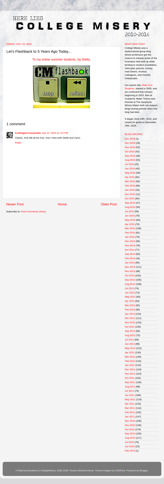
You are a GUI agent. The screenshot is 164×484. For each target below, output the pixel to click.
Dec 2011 (130, 369)
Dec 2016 (130, 143)
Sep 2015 (130, 202)
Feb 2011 (130, 412)
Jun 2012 (130, 344)
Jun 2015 (130, 215)
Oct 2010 (130, 429)
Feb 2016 (130, 185)
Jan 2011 (130, 416)
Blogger (144, 470)
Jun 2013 (130, 292)
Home (62, 204)
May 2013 (130, 296)
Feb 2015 (130, 232)
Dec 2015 (130, 194)
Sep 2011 (130, 382)
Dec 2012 (130, 318)
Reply (18, 142)
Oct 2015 (130, 198)
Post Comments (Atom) (33, 211)
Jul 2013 (129, 288)
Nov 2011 (130, 373)
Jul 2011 (129, 391)
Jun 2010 (130, 446)
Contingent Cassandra (28, 133)
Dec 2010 (130, 421)
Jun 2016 (130, 168)
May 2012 (130, 348)
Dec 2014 (130, 241)
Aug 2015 (130, 207)
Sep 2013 (130, 279)
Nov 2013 (130, 271)
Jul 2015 (129, 211)
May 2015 (130, 220)
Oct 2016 (130, 151)
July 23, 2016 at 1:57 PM (55, 133)
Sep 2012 (130, 331)
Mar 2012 (130, 356)
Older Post (109, 204)
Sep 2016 (130, 155)
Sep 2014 (130, 254)
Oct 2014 (130, 249)
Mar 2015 (130, 228)
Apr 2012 (130, 352)
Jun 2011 (130, 395)
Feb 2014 (130, 258)
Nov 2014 (130, 245)
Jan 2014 (130, 262)
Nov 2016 (130, 147)
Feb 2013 (130, 309)
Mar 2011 (130, 408)
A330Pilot (120, 470)
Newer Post (15, 204)
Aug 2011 (130, 386)
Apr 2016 (130, 177)
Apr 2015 (130, 224)
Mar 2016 (130, 181)
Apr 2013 (130, 301)
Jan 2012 (130, 365)
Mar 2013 (130, 305)
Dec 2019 (130, 138)
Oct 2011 (130, 378)
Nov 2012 (130, 322)
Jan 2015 (130, 237)
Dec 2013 (130, 267)
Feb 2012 (130, 361)
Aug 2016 (130, 160)
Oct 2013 (130, 275)
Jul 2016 (129, 164)
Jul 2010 (129, 442)
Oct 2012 (130, 326)
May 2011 (130, 399)
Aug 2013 (130, 284)
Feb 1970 (130, 450)
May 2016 (130, 172)
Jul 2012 (129, 339)
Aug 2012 (130, 335)
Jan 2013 (130, 314)
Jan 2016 (130, 190)
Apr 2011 (130, 403)
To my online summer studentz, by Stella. (61, 59)
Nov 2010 (130, 425)
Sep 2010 (130, 433)
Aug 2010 (130, 437)
